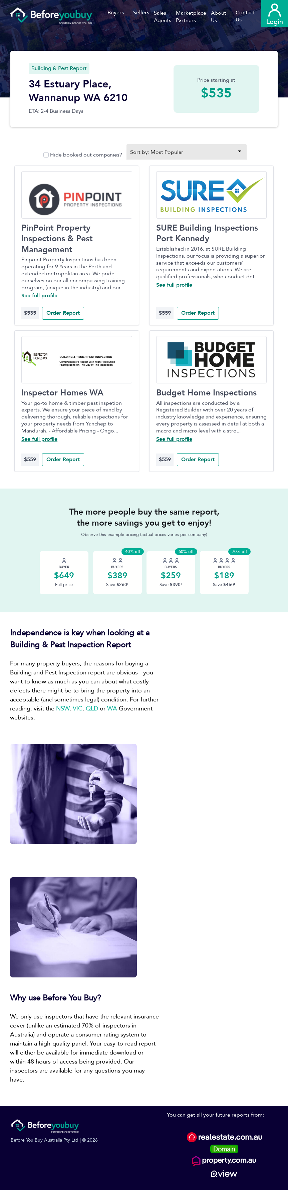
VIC (77, 708)
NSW (62, 708)
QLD (92, 708)
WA (112, 708)
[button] (165, 16)
